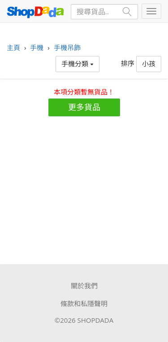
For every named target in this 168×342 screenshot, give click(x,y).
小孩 (148, 63)
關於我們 (84, 285)
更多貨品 (84, 107)
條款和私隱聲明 (84, 303)
